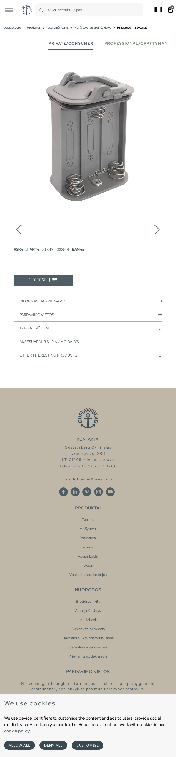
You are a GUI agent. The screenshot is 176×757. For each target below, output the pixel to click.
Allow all (19, 745)
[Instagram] (98, 491)
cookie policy (17, 731)
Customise (87, 745)
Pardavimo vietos (90, 314)
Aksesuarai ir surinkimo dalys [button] (90, 341)
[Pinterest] (86, 491)
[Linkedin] (75, 491)
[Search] (41, 10)
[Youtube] (110, 491)
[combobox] (95, 10)
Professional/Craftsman (136, 43)
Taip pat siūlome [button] (90, 328)
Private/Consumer (70, 43)
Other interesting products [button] (90, 355)
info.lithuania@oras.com (88, 479)
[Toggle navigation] (9, 10)
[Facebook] (63, 491)
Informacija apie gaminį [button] (90, 301)
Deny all (53, 745)
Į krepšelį (43, 280)
